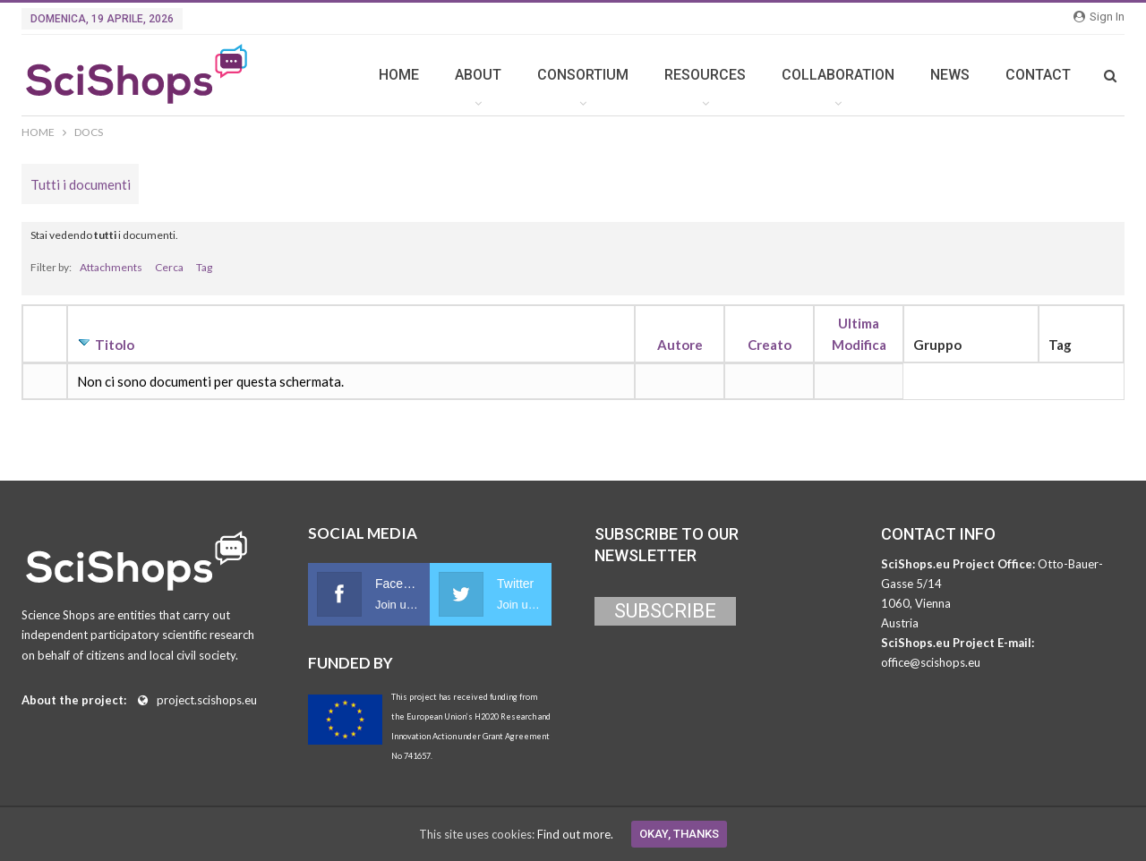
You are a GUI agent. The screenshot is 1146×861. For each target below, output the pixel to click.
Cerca (169, 267)
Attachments (111, 267)
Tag (204, 267)
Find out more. (575, 834)
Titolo (114, 345)
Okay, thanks (679, 833)
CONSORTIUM (583, 74)
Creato (769, 345)
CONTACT (1038, 74)
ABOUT (478, 74)
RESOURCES (705, 74)
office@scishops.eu (930, 662)
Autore (680, 345)
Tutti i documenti (80, 184)
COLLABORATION (838, 74)
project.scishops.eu (207, 700)
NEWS (950, 74)
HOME (399, 74)
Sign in (1099, 16)
